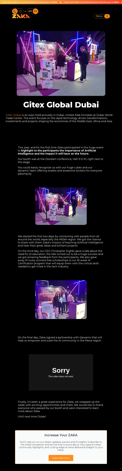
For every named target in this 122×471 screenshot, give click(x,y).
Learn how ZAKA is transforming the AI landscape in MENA (90, 2)
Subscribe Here (61, 458)
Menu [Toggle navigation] (103, 16)
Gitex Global (13, 115)
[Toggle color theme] (17, 11)
